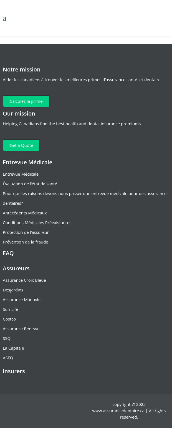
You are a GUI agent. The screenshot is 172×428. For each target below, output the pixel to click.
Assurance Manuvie (22, 299)
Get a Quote (21, 145)
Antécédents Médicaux (25, 213)
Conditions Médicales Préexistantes (37, 222)
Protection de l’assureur (26, 232)
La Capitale (13, 348)
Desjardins (13, 290)
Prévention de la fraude (25, 242)
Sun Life (10, 309)
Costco (9, 319)
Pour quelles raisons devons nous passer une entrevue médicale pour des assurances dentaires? (85, 198)
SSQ (7, 338)
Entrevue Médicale (21, 174)
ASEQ (8, 357)
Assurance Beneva (20, 328)
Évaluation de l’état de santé (30, 183)
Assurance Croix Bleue (24, 280)
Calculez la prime (26, 101)
